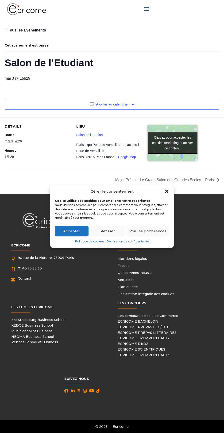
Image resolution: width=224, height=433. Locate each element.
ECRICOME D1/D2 (133, 344)
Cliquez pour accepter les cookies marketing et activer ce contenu (172, 143)
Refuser (107, 231)
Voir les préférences (147, 231)
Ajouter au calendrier (112, 104)
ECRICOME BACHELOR (138, 321)
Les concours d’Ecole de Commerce (148, 316)
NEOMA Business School (32, 337)
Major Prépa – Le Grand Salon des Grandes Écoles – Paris (165, 180)
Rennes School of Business (34, 342)
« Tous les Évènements (25, 30)
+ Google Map (125, 157)
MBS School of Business (32, 331)
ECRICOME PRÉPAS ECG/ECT (143, 327)
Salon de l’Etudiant (90, 135)
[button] (166, 191)
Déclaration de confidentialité (128, 241)
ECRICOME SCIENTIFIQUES (141, 349)
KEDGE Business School (32, 325)
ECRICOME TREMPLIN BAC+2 (144, 338)
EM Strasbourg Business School (38, 320)
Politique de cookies (89, 241)
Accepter (71, 231)
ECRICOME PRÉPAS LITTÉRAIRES (147, 333)
